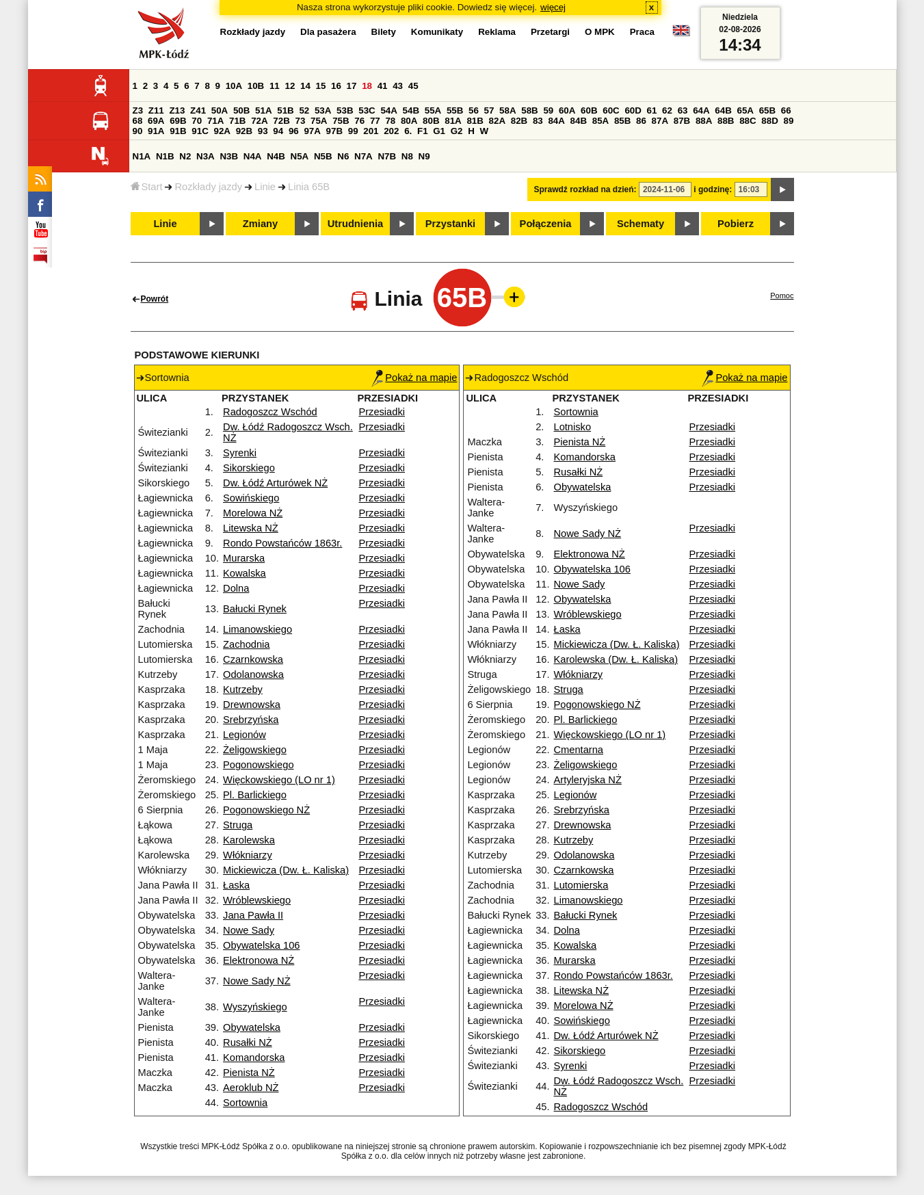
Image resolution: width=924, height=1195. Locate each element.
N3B (229, 156)
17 (352, 86)
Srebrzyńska (250, 719)
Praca (642, 32)
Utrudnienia (355, 223)
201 (370, 131)
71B (237, 121)
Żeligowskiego (255, 749)
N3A (205, 156)
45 (413, 86)
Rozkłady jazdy (208, 186)
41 (383, 86)
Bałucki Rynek (255, 608)
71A (215, 121)
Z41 (198, 110)
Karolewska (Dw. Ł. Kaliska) (616, 659)
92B (244, 131)
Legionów (244, 734)
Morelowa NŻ (252, 513)
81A (453, 121)
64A (701, 110)
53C (366, 110)
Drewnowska (251, 704)
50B (241, 110)
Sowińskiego (251, 498)
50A (219, 110)
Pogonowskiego (258, 764)
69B (178, 121)
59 (548, 110)
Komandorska (254, 1057)
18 (367, 86)
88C (747, 121)
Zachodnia (246, 644)
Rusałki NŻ (247, 1042)
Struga (237, 824)
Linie (265, 186)
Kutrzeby (243, 689)
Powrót (155, 299)
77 (375, 121)
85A (600, 121)
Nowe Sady (248, 930)
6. (408, 131)
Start (147, 186)
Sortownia (245, 1102)
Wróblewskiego (257, 900)
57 (489, 110)
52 (304, 110)
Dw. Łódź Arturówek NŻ (275, 482)
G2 (457, 131)
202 (391, 131)
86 (641, 121)
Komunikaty (437, 32)
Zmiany (260, 223)
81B (474, 121)
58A (507, 110)
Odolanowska (253, 674)
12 (290, 86)
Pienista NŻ (249, 1072)
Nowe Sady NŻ (257, 980)
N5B (323, 156)
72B (281, 121)
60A (567, 110)
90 (138, 131)
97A (312, 131)
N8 (407, 156)
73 (300, 121)
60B (589, 110)
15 (321, 86)
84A (556, 121)
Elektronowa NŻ (258, 960)
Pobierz (735, 223)
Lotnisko (573, 426)
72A (259, 121)
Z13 (177, 110)
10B (256, 86)
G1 (439, 131)
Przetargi (550, 32)
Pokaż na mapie (414, 377)
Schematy (640, 223)
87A (660, 121)
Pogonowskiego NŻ (266, 809)
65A (745, 110)
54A (388, 110)
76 (359, 121)
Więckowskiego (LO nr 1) (279, 779)
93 (263, 131)
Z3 (138, 110)
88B (725, 121)
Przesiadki (381, 411)
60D (632, 110)
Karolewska (249, 840)
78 (390, 121)
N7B (387, 156)
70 (197, 121)
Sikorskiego (249, 467)
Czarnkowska (253, 659)
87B (682, 121)
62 (667, 110)
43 (398, 86)
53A (323, 110)
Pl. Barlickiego (255, 794)
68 (138, 121)
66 (786, 110)
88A (704, 121)
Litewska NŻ (250, 528)
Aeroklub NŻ (250, 1087)
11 (274, 86)
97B (334, 131)
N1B (165, 156)
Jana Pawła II (253, 915)
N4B (276, 156)
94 (278, 131)
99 (353, 131)
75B (340, 121)
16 (336, 86)
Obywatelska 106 (261, 945)
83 (538, 121)
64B (723, 110)
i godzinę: (713, 189)
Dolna (236, 588)
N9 (424, 156)
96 (294, 131)
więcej (553, 7)
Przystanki (450, 223)
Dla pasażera (328, 32)
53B (344, 110)
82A (497, 121)
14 (305, 86)
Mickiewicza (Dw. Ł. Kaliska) (286, 870)
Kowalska (244, 573)
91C (200, 131)
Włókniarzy (247, 855)
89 (789, 121)
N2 (185, 156)
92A (222, 131)
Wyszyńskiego (255, 1006)
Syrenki (239, 452)
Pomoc (781, 295)
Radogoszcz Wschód (270, 411)
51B (285, 110)
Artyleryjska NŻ (588, 779)
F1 (422, 131)
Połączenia (546, 223)
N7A (363, 156)
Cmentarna (579, 749)
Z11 (156, 110)
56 (473, 110)
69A (156, 121)
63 (683, 110)
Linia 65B (309, 186)
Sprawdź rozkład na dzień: (585, 189)
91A (156, 131)
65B (767, 110)
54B (411, 110)
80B (431, 121)
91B (178, 131)
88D (769, 121)
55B (455, 110)
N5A (300, 156)
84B (578, 121)
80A (409, 121)
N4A (252, 156)
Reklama (497, 32)
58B (529, 110)
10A (234, 86)
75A (319, 121)
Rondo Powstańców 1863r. (282, 543)
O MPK (600, 32)
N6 (343, 156)
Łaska (236, 885)
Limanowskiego (257, 629)
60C (611, 110)
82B (519, 121)
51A (263, 110)
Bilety (383, 32)
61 (652, 110)
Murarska (244, 558)
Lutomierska (581, 885)
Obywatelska (251, 1027)
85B (622, 121)
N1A (142, 156)
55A (433, 110)
